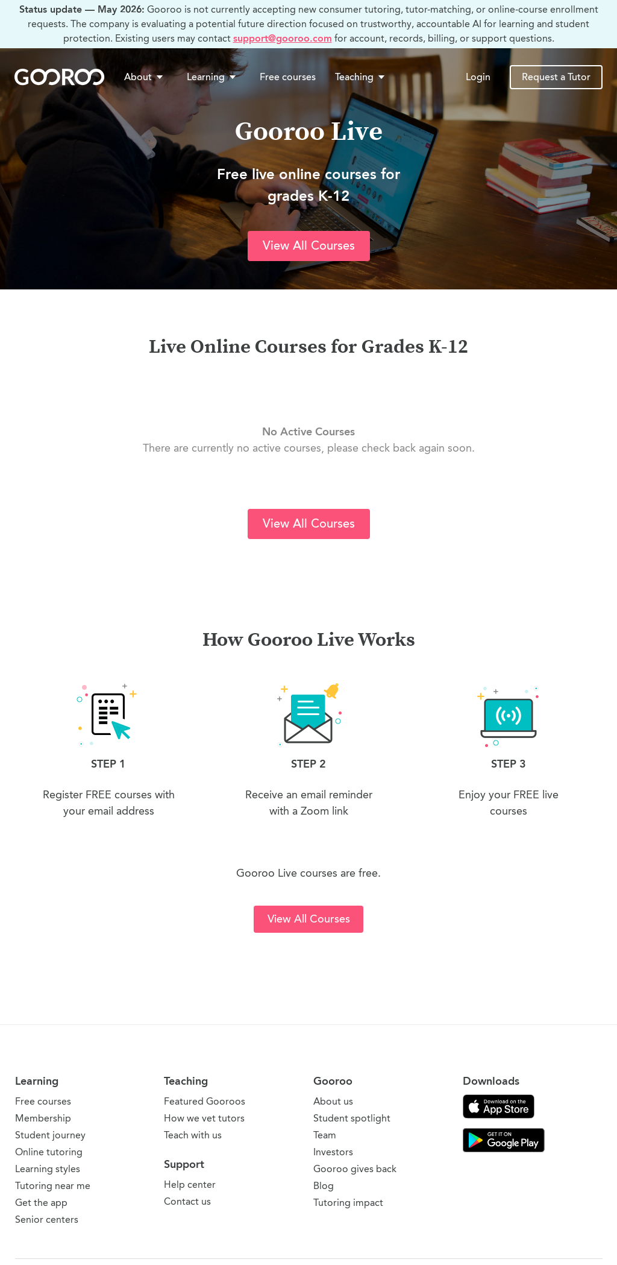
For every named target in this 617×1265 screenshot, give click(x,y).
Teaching (361, 77)
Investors (333, 1152)
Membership (43, 1118)
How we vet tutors (204, 1118)
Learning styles (47, 1169)
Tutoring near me (52, 1185)
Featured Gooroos (204, 1101)
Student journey (50, 1135)
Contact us (187, 1201)
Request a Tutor (556, 77)
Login (478, 77)
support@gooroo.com (282, 38)
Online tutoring (49, 1152)
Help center (190, 1184)
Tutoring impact (348, 1202)
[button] (146, 77)
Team (324, 1135)
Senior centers (46, 1219)
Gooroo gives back (354, 1169)
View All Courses (309, 245)
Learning (212, 77)
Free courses (288, 77)
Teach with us (193, 1135)
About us (333, 1101)
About (144, 77)
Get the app (41, 1202)
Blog (323, 1185)
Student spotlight (351, 1118)
